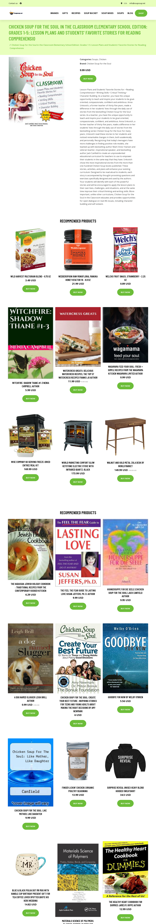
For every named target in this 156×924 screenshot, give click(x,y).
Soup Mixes (107, 13)
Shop (141, 13)
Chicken (102, 59)
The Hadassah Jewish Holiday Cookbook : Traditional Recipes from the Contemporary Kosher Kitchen (31, 587)
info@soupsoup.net (137, 3)
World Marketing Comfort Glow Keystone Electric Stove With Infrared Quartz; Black (78, 466)
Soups (120, 13)
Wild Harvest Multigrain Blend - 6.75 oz (30, 276)
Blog (130, 13)
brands (55, 13)
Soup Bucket (91, 13)
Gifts (65, 13)
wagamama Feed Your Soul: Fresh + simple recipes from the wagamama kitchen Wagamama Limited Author (125, 370)
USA (125, 3)
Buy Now (88, 78)
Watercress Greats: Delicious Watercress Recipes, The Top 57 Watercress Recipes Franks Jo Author (78, 374)
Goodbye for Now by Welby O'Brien (125, 697)
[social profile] (21, 3)
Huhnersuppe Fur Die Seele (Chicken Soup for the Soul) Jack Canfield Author (125, 593)
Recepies (76, 13)
